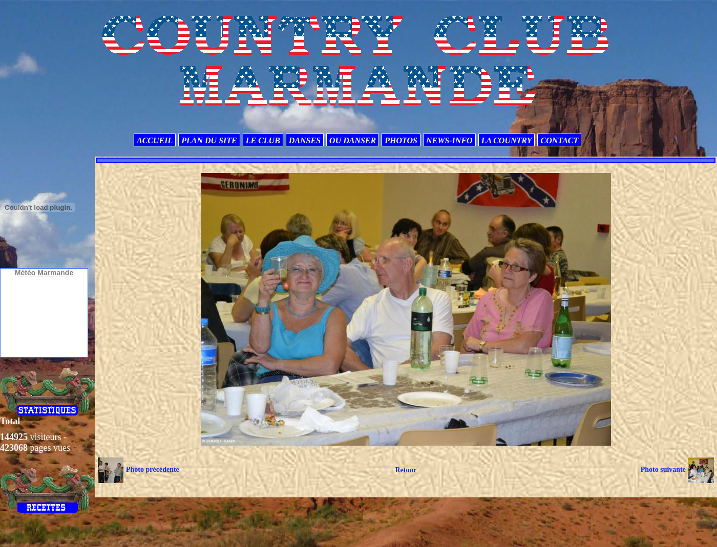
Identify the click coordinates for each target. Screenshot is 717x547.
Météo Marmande (44, 273)
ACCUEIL (155, 140)
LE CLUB (263, 140)
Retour (405, 470)
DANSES (305, 140)
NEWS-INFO (449, 140)
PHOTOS (401, 140)
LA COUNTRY (506, 140)
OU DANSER (352, 140)
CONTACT (559, 140)
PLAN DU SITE (209, 140)
